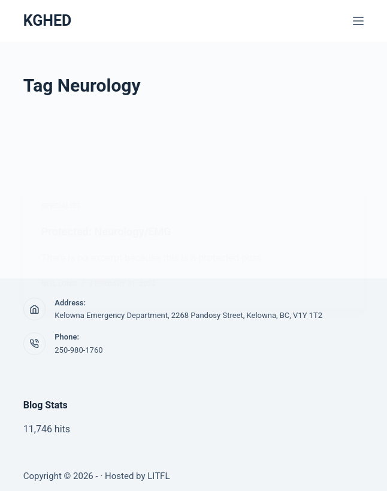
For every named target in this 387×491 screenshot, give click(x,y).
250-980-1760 (78, 349)
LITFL (158, 476)
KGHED (47, 20)
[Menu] (358, 21)
